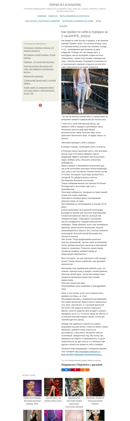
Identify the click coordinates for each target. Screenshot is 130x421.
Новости (53, 15)
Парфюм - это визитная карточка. (39, 62)
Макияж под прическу (94, 360)
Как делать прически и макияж (42, 20)
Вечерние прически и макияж (77, 360)
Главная (41, 15)
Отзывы (63, 25)
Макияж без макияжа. (33, 76)
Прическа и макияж (65, 5)
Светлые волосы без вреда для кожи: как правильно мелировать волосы (39, 69)
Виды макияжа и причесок (74, 15)
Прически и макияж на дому (78, 20)
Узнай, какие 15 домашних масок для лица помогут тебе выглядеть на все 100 (39, 91)
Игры (98, 20)
